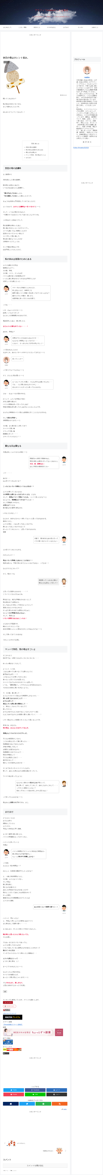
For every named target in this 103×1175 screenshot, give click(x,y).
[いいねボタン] (5, 992)
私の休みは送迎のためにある (34, 150)
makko (87, 77)
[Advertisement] (35, 127)
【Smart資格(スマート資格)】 (13, 1025)
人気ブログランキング (9, 1014)
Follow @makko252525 (81, 148)
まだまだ (28, 158)
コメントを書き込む (35, 1166)
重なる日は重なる (31, 152)
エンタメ (6, 1053)
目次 (32, 143)
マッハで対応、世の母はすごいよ (36, 155)
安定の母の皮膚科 (31, 147)
